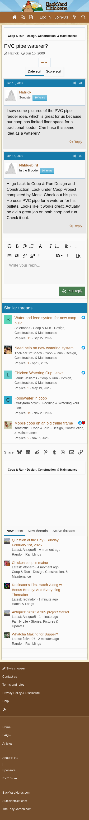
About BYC (10, 758)
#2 (80, 156)
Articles (7, 743)
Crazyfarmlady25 (27, 403)
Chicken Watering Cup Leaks (39, 373)
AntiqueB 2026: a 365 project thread (40, 612)
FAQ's (6, 735)
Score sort (53, 71)
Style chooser (13, 668)
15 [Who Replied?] (29, 413)
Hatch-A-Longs (23, 604)
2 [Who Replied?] (28, 438)
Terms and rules (13, 684)
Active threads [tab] (63, 531)
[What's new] (74, 17)
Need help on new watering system (44, 348)
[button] (9, 246)
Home (6, 727)
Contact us (9, 676)
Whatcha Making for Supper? (35, 634)
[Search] (83, 17)
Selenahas (22, 328)
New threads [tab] (38, 531)
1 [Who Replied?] (28, 363)
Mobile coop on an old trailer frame (43, 423)
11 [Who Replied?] (29, 338)
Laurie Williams (25, 378)
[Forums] (23, 17)
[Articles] (31, 17)
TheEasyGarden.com (17, 809)
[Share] (74, 83)
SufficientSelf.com (14, 801)
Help (5, 701)
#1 (80, 83)
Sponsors (8, 770)
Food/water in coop (30, 398)
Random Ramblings (26, 554)
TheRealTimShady (28, 353)
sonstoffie (21, 428)
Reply (78, 142)
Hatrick (13, 53)
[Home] (14, 17)
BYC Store (9, 778)
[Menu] (5, 17)
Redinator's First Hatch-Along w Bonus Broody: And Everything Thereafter (37, 590)
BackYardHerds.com (16, 792)
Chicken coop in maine (30, 563)
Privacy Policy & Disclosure (21, 693)
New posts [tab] (14, 531)
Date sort (34, 71)
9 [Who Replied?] (28, 388)
